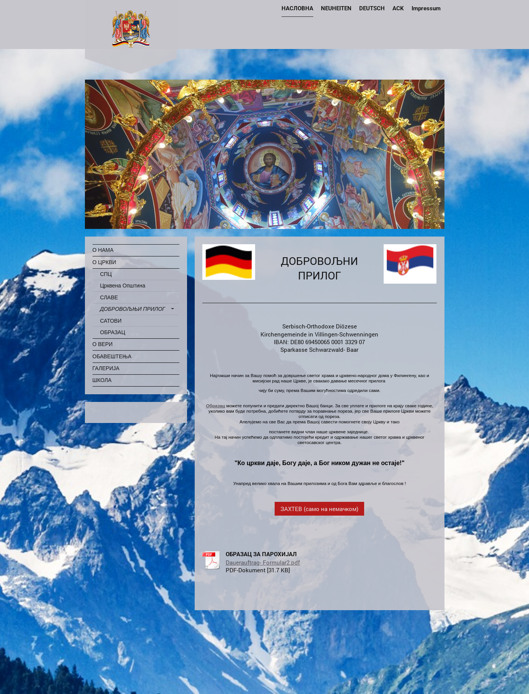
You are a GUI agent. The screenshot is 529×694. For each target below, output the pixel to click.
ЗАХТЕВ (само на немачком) (319, 509)
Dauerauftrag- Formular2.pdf (263, 562)
